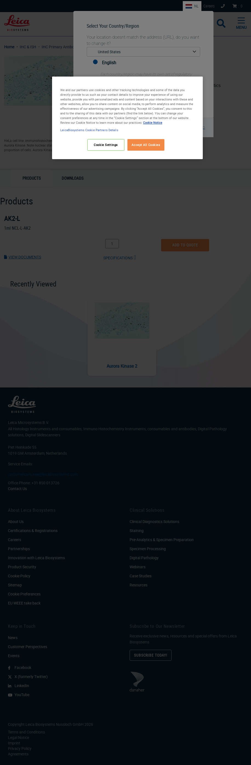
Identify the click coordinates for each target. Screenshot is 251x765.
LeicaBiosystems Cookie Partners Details (89, 130)
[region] (127, 118)
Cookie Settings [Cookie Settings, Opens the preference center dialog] (106, 145)
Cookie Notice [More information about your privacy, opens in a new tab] (152, 122)
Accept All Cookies (146, 145)
